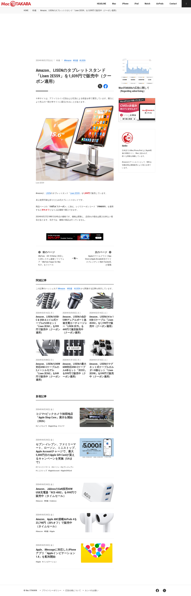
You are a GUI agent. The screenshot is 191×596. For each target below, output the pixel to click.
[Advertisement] (95, 32)
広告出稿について (73, 590)
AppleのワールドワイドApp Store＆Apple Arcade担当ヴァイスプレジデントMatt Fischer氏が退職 (98, 258)
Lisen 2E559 (75, 193)
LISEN (48, 193)
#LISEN (82, 60)
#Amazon (67, 60)
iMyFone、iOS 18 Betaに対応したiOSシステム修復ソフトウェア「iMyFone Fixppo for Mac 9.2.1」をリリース (51, 258)
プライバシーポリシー (51, 590)
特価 (34, 10)
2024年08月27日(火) (44, 60)
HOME (26, 10)
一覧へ (75, 258)
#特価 (75, 60)
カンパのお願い (91, 590)
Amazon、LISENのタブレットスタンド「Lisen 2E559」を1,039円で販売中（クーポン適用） (79, 10)
